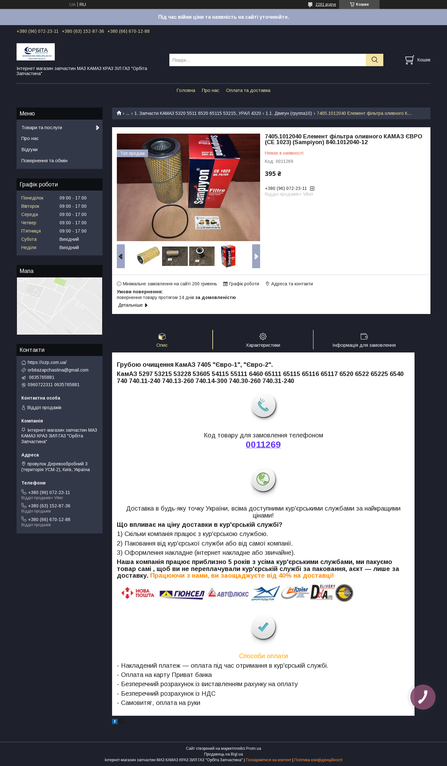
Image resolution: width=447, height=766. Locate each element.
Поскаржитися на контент (268, 760)
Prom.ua (253, 748)
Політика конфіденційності (318, 760)
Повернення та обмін (44, 160)
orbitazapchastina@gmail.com (58, 370)
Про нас (210, 90)
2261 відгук (326, 4)
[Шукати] (374, 60)
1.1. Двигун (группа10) (289, 113)
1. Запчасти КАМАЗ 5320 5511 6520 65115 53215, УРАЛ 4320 (197, 113)
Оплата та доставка (248, 90)
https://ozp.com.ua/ (47, 362)
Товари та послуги (41, 127)
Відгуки (29, 149)
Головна (185, 90)
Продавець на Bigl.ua (223, 754)
